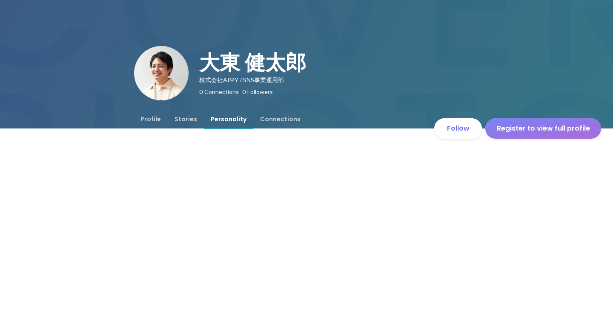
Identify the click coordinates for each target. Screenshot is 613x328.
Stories (186, 119)
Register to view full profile (543, 128)
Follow (458, 128)
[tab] (151, 119)
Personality (228, 119)
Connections (280, 119)
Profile (150, 119)
